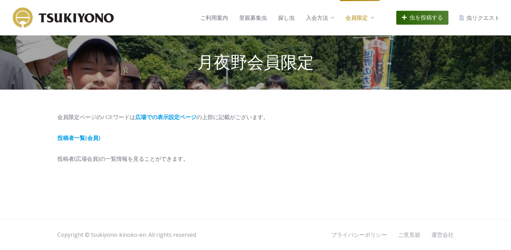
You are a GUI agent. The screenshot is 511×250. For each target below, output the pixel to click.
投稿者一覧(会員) (78, 138)
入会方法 (317, 18)
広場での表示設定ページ (165, 117)
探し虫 (286, 18)
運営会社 (442, 235)
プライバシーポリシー (359, 235)
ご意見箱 (409, 235)
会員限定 (357, 18)
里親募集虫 (253, 18)
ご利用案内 (214, 18)
